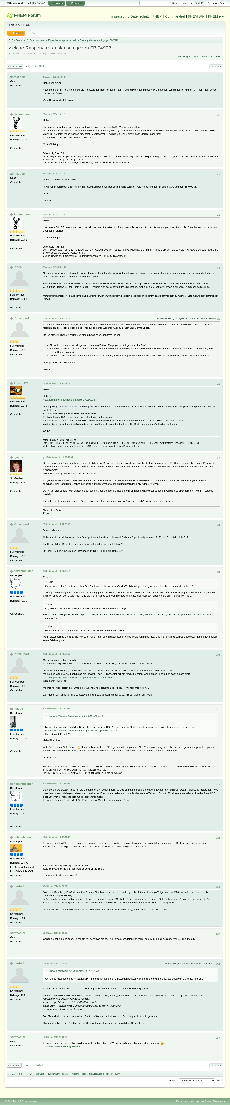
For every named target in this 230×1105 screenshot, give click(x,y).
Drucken (216, 67)
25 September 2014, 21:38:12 (56, 571)
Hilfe (177, 1101)
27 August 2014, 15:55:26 (54, 77)
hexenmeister (23, 571)
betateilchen (22, 837)
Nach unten (15, 66)
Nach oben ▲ (219, 1101)
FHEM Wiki (196, 16)
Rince (18, 267)
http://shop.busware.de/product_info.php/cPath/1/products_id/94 (78, 677)
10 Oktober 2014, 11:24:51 (55, 963)
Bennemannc (23, 114)
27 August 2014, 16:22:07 (54, 173)
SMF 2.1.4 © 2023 (13, 1101)
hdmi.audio (154, 995)
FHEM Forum (27, 15)
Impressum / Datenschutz (130, 16)
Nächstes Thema (211, 56)
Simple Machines (29, 1101)
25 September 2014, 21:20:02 (56, 524)
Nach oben (14, 1065)
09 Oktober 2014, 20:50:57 (55, 886)
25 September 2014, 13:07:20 (56, 318)
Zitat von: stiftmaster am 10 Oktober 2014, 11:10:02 (74, 971)
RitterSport (21, 318)
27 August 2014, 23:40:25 (54, 267)
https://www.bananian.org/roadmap (62, 1046)
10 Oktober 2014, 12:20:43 (55, 1037)
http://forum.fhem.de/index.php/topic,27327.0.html (70, 399)
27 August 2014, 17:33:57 (54, 214)
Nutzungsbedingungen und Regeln (196, 1101)
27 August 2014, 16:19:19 (54, 114)
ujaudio (19, 457)
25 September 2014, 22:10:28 (56, 784)
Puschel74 (21, 383)
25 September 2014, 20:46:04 (59, 457)
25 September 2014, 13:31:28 (56, 383)
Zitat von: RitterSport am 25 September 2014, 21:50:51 (75, 716)
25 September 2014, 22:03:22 (56, 709)
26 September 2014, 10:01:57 (56, 837)
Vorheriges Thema (188, 56)
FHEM (157, 16)
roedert (19, 886)
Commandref (175, 16)
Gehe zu (173, 1080)
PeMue (18, 708)
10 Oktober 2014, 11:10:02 (55, 933)
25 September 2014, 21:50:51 (56, 654)
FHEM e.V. (216, 16)
